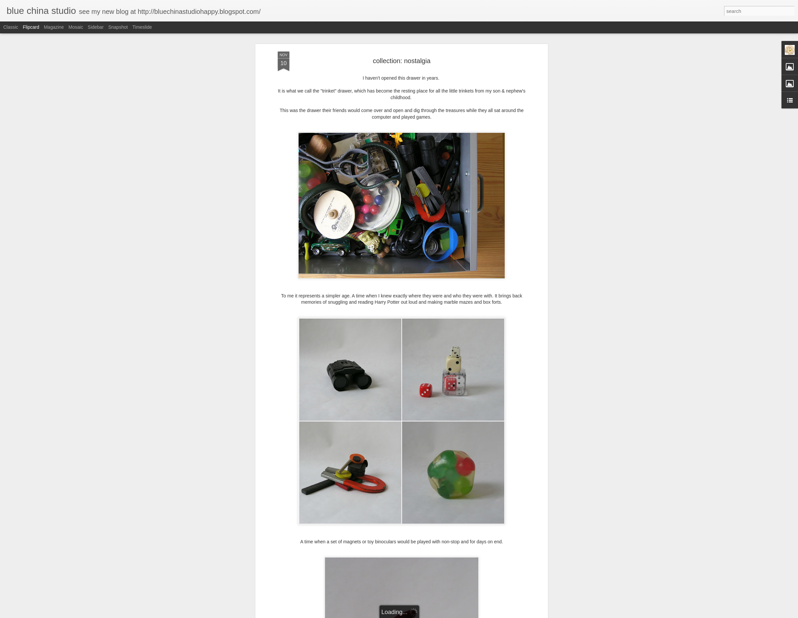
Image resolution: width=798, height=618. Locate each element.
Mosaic (75, 27)
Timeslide (142, 27)
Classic (10, 27)
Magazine (54, 27)
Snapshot (118, 27)
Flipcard (31, 27)
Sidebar (96, 27)
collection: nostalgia (402, 60)
